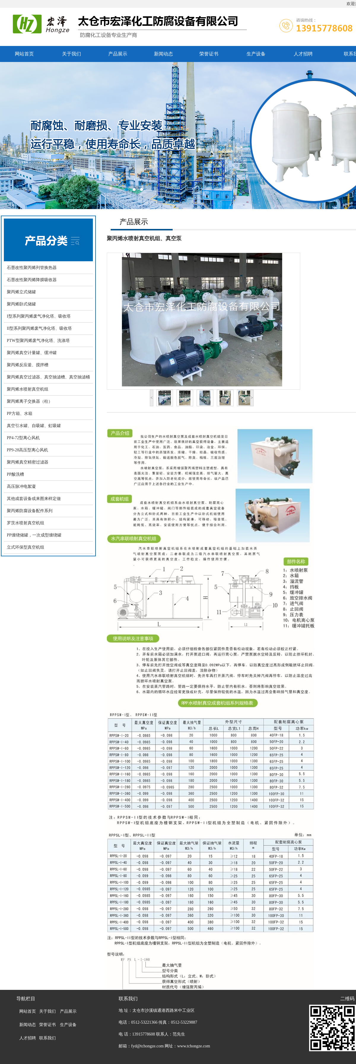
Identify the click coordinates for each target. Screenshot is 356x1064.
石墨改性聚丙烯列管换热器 (32, 267)
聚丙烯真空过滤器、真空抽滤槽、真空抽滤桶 (48, 377)
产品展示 (117, 53)
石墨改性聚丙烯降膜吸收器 (32, 280)
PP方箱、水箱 (19, 413)
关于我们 (71, 53)
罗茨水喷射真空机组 (25, 523)
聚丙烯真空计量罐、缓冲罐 (32, 353)
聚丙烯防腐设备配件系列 (30, 511)
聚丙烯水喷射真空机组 (27, 389)
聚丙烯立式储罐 (21, 292)
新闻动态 (163, 53)
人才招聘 (303, 53)
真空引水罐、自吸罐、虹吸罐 (34, 425)
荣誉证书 (208, 53)
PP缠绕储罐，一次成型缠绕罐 (34, 535)
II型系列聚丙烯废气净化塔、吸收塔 (39, 328)
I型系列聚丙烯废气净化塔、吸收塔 (39, 316)
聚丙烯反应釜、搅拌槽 (27, 365)
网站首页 (24, 53)
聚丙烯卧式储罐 (21, 304)
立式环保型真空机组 (25, 547)
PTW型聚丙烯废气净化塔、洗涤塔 (38, 340)
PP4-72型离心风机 (23, 438)
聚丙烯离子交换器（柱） (30, 401)
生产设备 (256, 53)
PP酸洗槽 (15, 474)
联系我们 (47, 1038)
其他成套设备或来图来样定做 (34, 498)
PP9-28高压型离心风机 (27, 450)
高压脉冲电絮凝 (21, 486)
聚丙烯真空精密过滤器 (27, 462)
